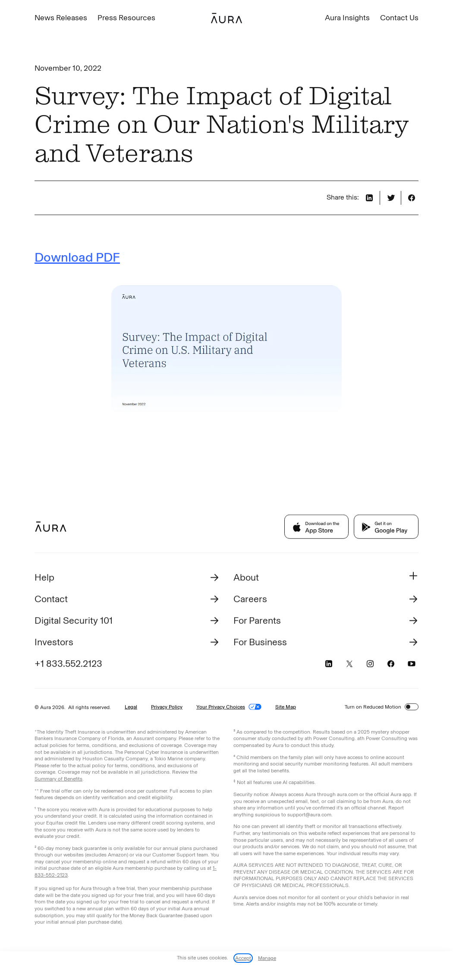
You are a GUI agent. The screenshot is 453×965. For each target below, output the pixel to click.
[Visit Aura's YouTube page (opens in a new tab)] (411, 665)
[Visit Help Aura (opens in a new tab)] (127, 579)
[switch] (411, 708)
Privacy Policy (166, 708)
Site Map (285, 708)
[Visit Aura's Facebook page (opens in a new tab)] (391, 665)
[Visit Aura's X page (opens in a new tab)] (349, 665)
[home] (226, 18)
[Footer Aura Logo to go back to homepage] (51, 528)
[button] (325, 579)
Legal (131, 708)
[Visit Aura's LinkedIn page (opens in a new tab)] (329, 665)
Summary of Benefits (58, 780)
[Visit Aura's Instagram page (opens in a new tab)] (370, 665)
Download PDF (77, 257)
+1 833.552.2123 (68, 665)
